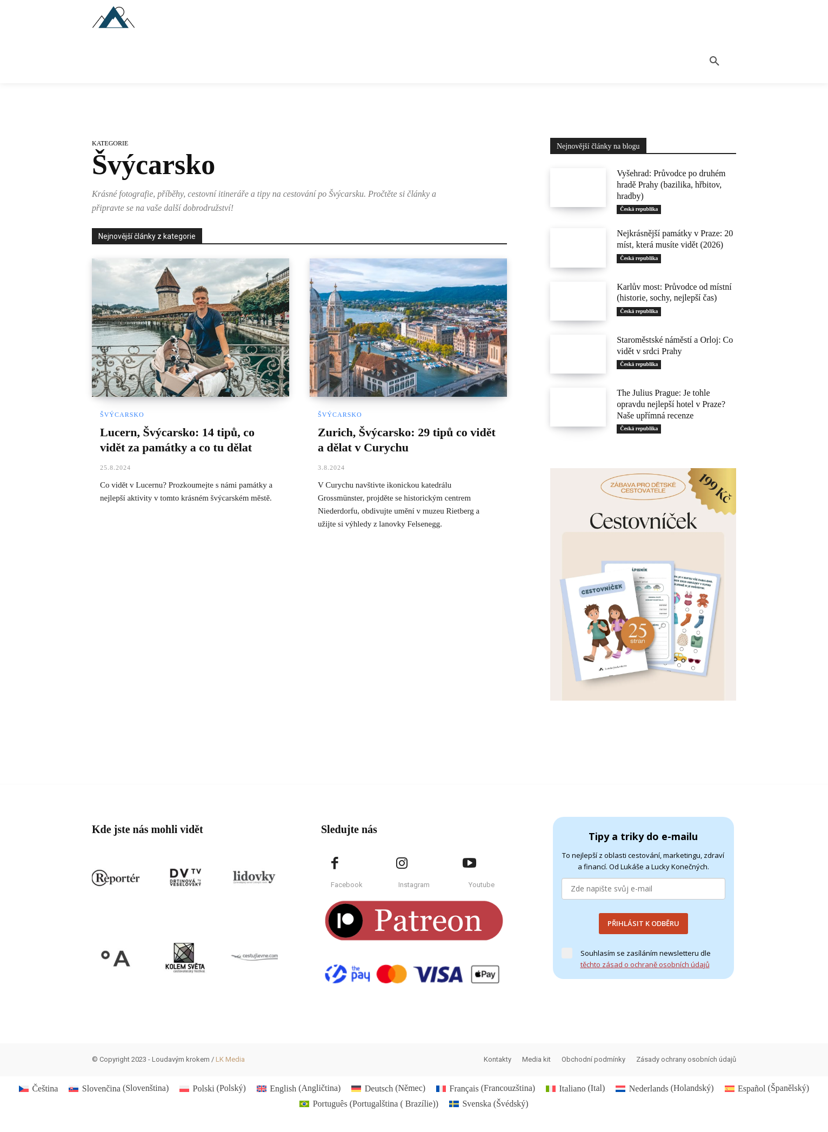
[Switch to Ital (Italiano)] (575, 1088)
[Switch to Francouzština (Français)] (485, 1088)
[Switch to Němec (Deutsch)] (388, 1088)
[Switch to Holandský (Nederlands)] (664, 1088)
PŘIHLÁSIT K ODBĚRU (643, 923)
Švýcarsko (122, 414)
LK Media (230, 1059)
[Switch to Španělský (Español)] (766, 1088)
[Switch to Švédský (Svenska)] (489, 1103)
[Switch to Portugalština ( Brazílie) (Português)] (369, 1103)
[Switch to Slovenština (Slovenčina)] (118, 1088)
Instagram (414, 885)
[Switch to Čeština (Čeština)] (38, 1088)
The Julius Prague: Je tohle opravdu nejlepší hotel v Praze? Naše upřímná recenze (671, 404)
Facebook (347, 885)
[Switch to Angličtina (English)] (298, 1088)
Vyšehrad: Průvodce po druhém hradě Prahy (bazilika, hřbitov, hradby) (671, 185)
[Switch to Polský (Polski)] (212, 1088)
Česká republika (639, 209)
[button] (714, 61)
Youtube (482, 885)
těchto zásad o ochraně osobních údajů (645, 964)
